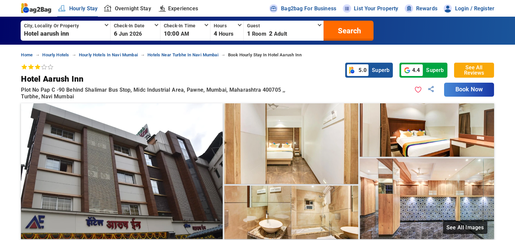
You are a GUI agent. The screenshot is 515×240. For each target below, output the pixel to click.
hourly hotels (55, 54)
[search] (349, 31)
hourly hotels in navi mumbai (108, 54)
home (27, 54)
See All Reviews (474, 70)
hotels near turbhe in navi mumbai (182, 54)
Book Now (469, 89)
